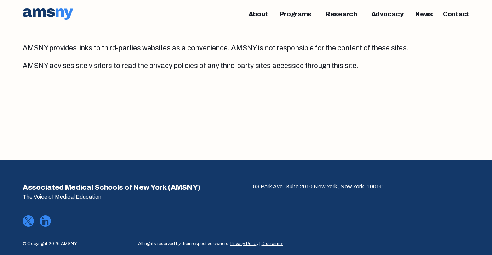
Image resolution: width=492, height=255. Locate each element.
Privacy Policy (244, 243)
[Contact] (456, 14)
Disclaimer (272, 243)
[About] (258, 14)
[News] (424, 14)
